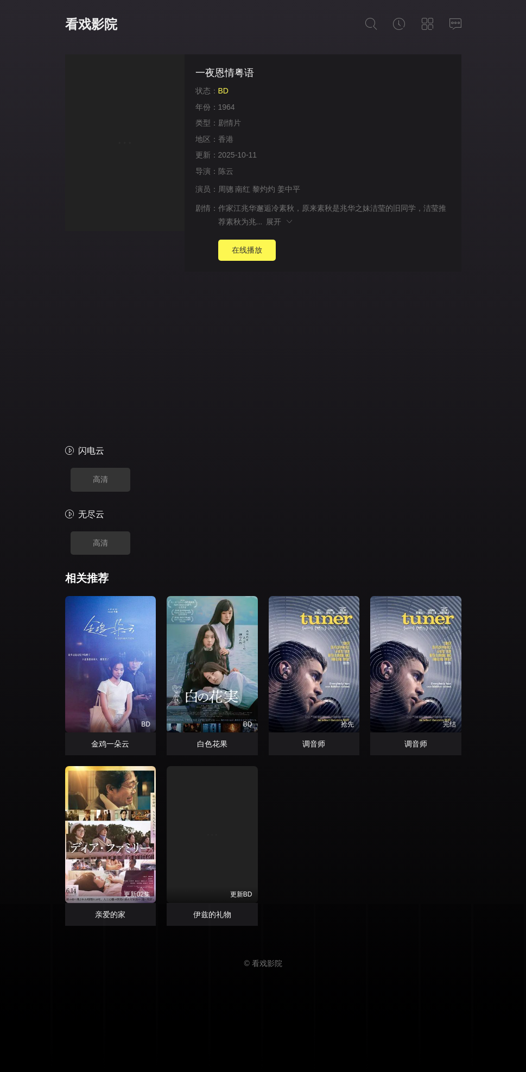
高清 (100, 479)
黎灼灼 (263, 189)
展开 (280, 221)
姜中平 (288, 189)
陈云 (225, 171)
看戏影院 (91, 24)
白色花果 (212, 743)
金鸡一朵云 (110, 743)
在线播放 (247, 250)
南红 (242, 189)
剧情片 (229, 122)
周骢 (225, 189)
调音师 (313, 743)
